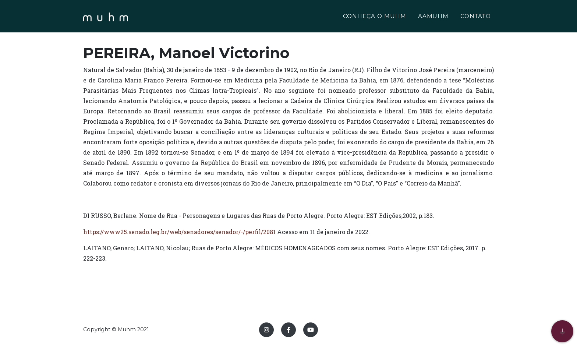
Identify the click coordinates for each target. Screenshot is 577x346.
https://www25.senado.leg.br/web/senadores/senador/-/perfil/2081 (179, 232)
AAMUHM (433, 17)
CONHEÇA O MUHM (374, 17)
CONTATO (475, 17)
